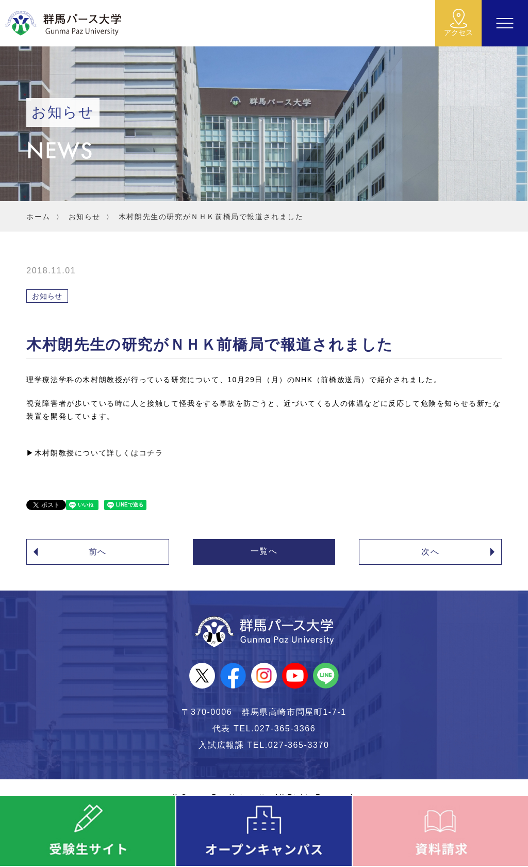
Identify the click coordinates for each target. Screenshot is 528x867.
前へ (98, 551)
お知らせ (85, 216)
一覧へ (264, 551)
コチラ (151, 453)
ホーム (38, 216)
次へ (430, 551)
